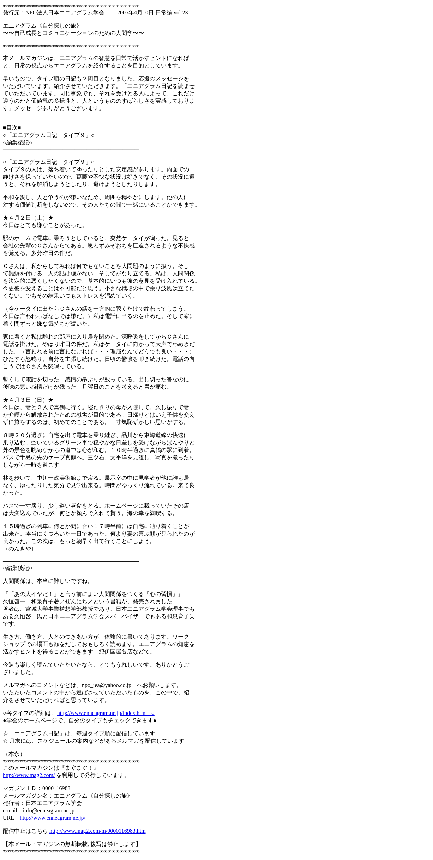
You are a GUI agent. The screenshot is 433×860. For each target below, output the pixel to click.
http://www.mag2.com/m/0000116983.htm (97, 831)
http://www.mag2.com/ (29, 775)
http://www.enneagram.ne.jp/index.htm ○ (106, 713)
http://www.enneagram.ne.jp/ (52, 818)
